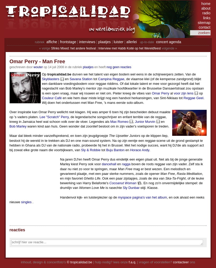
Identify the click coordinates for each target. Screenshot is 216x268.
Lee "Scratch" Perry (53, 117)
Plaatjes (88, 67)
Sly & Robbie (91, 150)
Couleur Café (52, 98)
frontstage (68, 42)
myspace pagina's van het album (142, 197)
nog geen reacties (119, 67)
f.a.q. (132, 262)
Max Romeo (119, 122)
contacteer (181, 262)
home (205, 4)
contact (204, 27)
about (205, 8)
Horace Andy (139, 150)
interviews (87, 42)
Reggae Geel (194, 98)
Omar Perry (160, 93)
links (206, 18)
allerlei (131, 42)
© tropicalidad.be (79, 262)
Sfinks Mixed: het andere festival (73, 48)
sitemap (204, 23)
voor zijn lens (183, 93)
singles (26, 202)
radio (206, 13)
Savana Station (80, 79)
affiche (51, 42)
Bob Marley (18, 126)
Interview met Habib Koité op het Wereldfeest (129, 48)
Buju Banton (115, 150)
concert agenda (168, 42)
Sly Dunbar (131, 188)
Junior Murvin (145, 122)
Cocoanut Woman (122, 183)
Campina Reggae (111, 79)
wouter (38, 67)
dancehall (109, 164)
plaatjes (104, 42)
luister (118, 42)
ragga (126, 164)
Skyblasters (50, 79)
